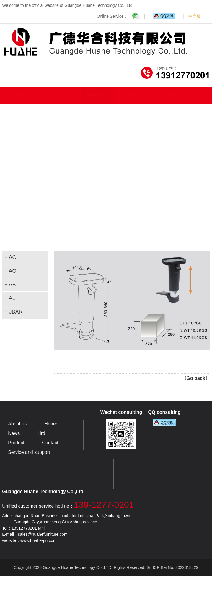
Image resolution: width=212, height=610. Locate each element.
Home (19, 95)
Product (97, 95)
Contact (50, 442)
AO (12, 271)
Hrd (41, 433)
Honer (167, 95)
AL (12, 298)
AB (12, 285)
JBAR (15, 312)
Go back (196, 378)
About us (57, 95)
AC (12, 257)
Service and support (29, 452)
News (132, 95)
